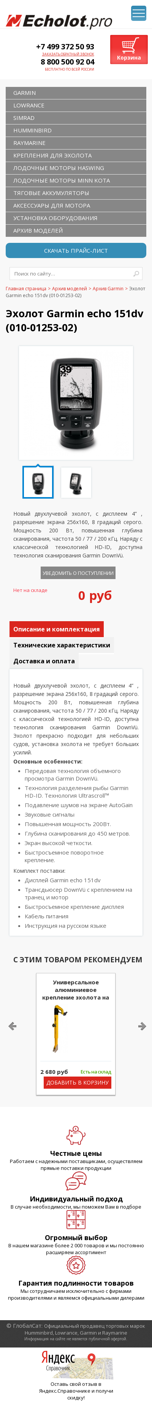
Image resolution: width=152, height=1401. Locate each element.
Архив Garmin (108, 288)
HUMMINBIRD (32, 130)
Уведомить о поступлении (78, 573)
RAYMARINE (29, 142)
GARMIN (24, 92)
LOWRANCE (28, 105)
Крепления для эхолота (52, 155)
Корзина (129, 57)
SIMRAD (24, 117)
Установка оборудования (55, 218)
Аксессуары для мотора (51, 205)
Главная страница (26, 288)
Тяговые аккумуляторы (51, 193)
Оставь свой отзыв (74, 1384)
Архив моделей (38, 230)
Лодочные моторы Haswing (58, 168)
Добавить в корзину (77, 1082)
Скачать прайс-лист (76, 250)
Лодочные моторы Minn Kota (61, 180)
